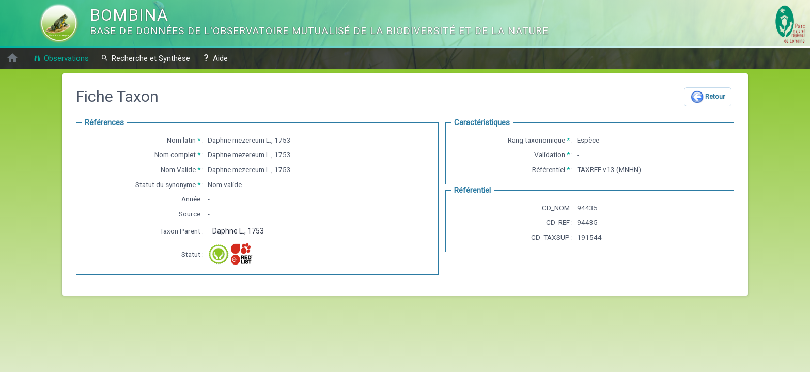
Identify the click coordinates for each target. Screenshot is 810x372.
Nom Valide (178, 169)
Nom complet (175, 154)
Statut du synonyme (165, 184)
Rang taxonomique (536, 140)
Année (190, 199)
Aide (215, 58)
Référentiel (548, 169)
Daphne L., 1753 (238, 231)
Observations (61, 58)
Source (189, 214)
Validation (549, 154)
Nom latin (181, 140)
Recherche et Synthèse (145, 58)
